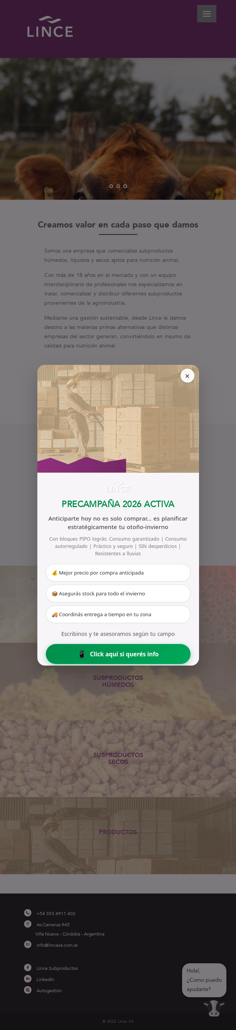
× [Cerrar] (187, 375)
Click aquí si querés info (118, 654)
